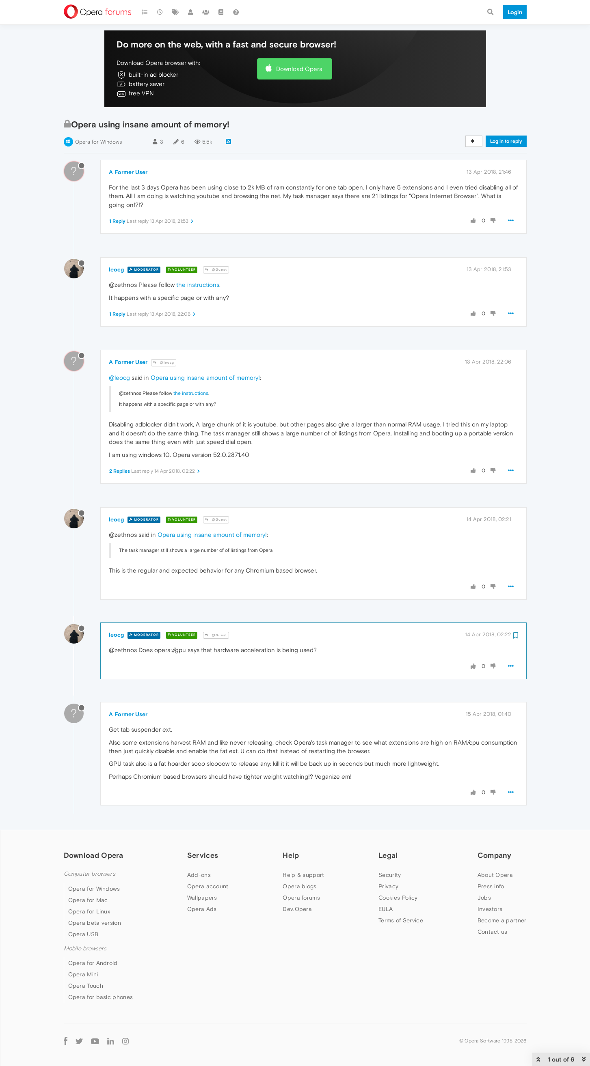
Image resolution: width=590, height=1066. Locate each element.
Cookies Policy (397, 897)
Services (202, 855)
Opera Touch (85, 985)
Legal (388, 855)
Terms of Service (400, 920)
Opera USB (83, 934)
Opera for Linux (89, 911)
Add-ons (199, 875)
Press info (491, 886)
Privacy (388, 886)
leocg (116, 269)
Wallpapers (202, 897)
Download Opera (299, 68)
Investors (490, 909)
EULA (385, 909)
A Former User (128, 172)
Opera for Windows (98, 142)
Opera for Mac (88, 900)
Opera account (208, 886)
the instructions (197, 284)
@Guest (216, 269)
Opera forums (301, 897)
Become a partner (502, 920)
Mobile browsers (85, 948)
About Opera (495, 875)
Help (291, 855)
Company (495, 855)
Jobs (484, 897)
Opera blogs (299, 886)
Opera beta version (94, 923)
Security (389, 875)
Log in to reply (506, 141)
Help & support (303, 875)
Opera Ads (202, 909)
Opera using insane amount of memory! (205, 377)
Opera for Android (93, 963)
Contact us (493, 931)
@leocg (163, 362)
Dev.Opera (297, 909)
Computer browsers (89, 873)
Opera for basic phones (100, 997)
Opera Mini (83, 974)
